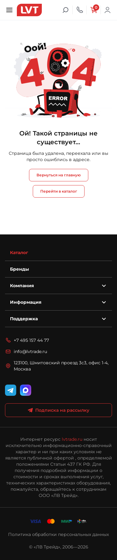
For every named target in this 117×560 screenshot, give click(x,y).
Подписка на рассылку (58, 410)
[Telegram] (10, 390)
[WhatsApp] (25, 390)
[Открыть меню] (9, 10)
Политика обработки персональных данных (58, 534)
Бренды (19, 269)
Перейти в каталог (58, 191)
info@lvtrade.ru (26, 351)
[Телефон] (79, 10)
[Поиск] (65, 10)
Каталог (19, 252)
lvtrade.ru (72, 439)
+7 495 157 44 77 (27, 340)
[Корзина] (93, 10)
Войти (107, 10)
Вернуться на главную (59, 175)
